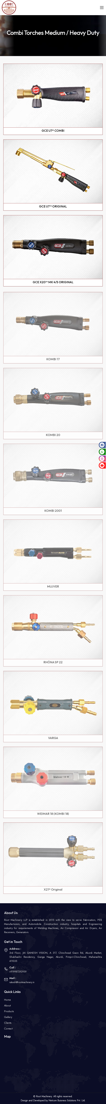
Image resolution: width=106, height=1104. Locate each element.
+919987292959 (18, 971)
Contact (8, 1028)
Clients (7, 1023)
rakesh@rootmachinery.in (21, 982)
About (7, 1005)
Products (9, 1011)
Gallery (8, 1017)
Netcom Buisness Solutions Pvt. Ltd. (67, 1100)
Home (7, 1000)
